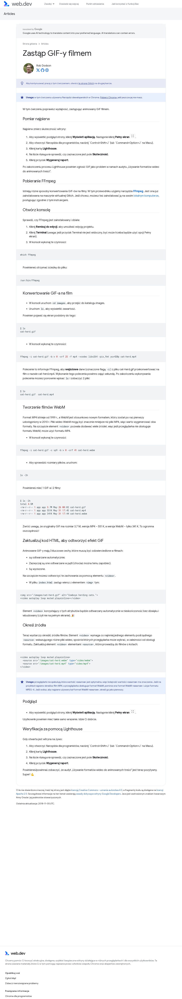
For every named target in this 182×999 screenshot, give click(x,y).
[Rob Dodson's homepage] (47, 71)
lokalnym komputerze (146, 195)
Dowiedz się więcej (69, 3)
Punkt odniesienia (95, 3)
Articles (9, 14)
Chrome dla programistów (18, 996)
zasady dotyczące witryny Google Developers (98, 793)
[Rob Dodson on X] (38, 71)
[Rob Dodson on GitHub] (42, 71)
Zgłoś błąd (10, 978)
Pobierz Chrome (108, 97)
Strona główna (30, 43)
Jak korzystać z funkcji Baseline (127, 3)
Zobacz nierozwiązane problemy (21, 983)
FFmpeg (138, 191)
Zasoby (48, 3)
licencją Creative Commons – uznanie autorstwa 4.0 (96, 790)
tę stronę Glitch (86, 83)
